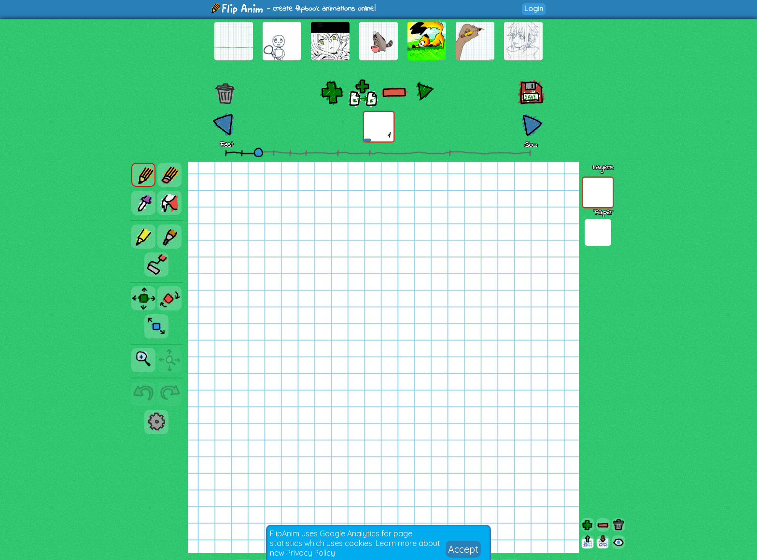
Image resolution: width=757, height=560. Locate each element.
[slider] (258, 152)
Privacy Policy (310, 553)
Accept (463, 549)
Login (533, 8)
